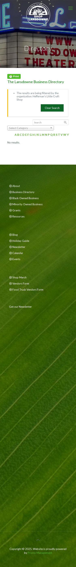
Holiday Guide (20, 240)
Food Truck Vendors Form (27, 289)
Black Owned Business (25, 198)
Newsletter (18, 247)
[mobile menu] (70, 8)
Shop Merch (19, 277)
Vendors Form (20, 283)
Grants (16, 210)
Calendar (17, 253)
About (16, 186)
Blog (15, 234)
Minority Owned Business (27, 204)
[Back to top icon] (38, 540)
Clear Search (52, 108)
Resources (18, 216)
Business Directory (23, 192)
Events (16, 259)
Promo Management (40, 552)
